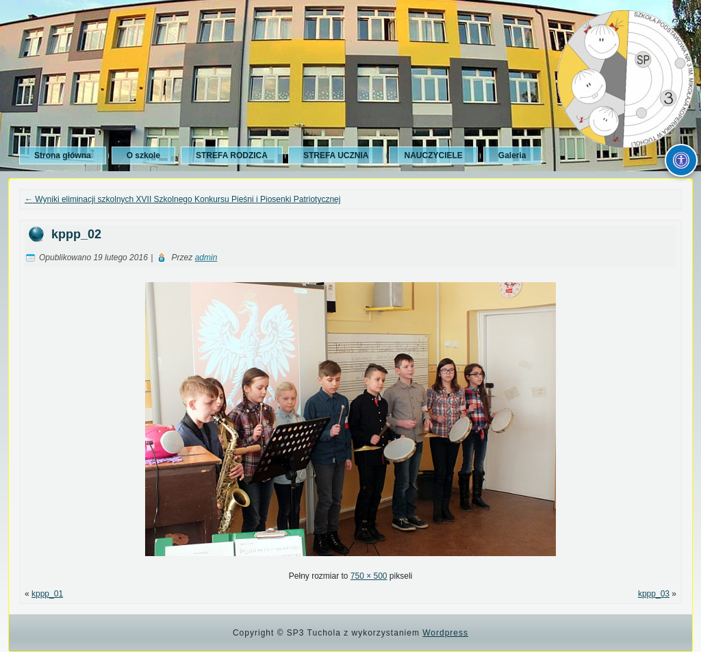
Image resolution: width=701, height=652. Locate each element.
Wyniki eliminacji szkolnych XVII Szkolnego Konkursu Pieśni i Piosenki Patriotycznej (182, 199)
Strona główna (62, 155)
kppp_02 (76, 234)
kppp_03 (654, 594)
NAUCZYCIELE (433, 155)
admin (206, 257)
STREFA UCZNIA (336, 155)
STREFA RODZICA (232, 155)
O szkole (143, 155)
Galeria (512, 155)
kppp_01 (47, 594)
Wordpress (445, 633)
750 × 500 (368, 576)
